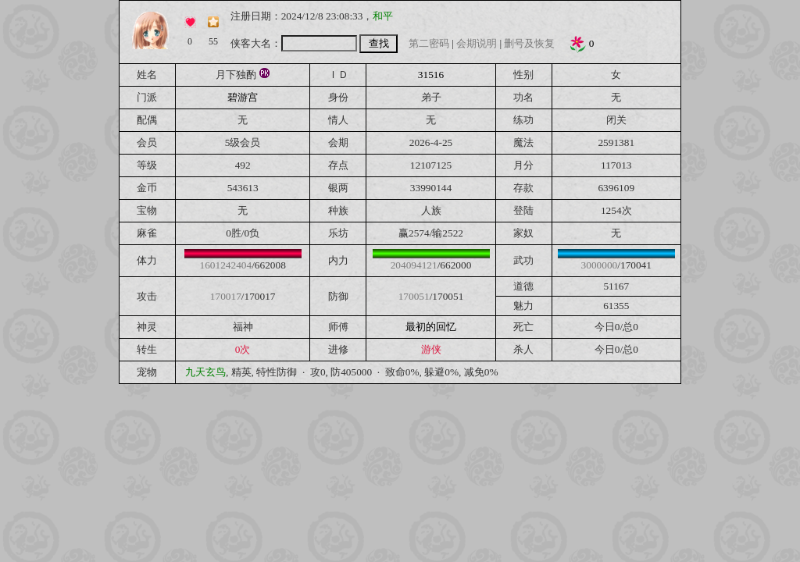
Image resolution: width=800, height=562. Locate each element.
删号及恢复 (529, 43)
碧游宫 (242, 97)
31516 (431, 74)
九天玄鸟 (205, 372)
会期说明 (476, 43)
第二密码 (429, 43)
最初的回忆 (430, 327)
